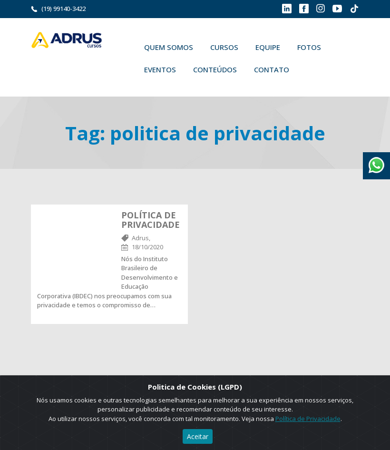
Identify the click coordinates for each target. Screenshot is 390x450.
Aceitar (197, 436)
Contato (271, 69)
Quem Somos (168, 47)
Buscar (311, 69)
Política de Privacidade (308, 418)
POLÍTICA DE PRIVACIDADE (150, 219)
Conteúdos (215, 69)
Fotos (309, 47)
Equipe (267, 47)
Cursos (224, 47)
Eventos (160, 69)
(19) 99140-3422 (63, 8)
